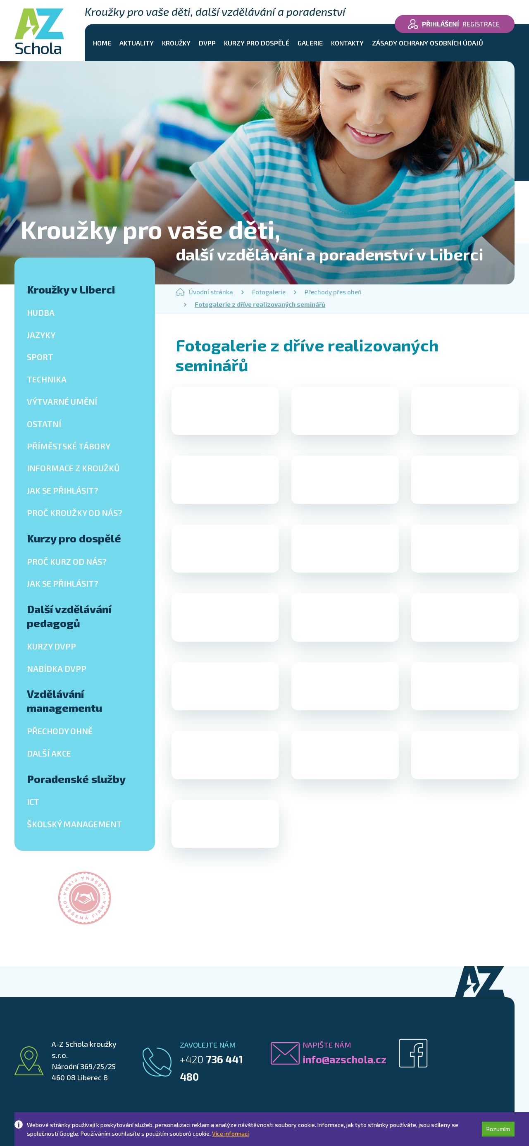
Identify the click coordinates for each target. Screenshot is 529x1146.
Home (102, 43)
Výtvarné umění (62, 401)
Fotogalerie (269, 292)
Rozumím (498, 1128)
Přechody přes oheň (333, 292)
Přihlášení (440, 24)
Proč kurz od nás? (67, 561)
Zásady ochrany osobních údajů (427, 43)
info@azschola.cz (344, 1059)
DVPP (207, 43)
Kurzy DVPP (51, 646)
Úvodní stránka (204, 292)
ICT (33, 802)
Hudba (41, 313)
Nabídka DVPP (56, 668)
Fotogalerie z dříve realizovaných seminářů (260, 304)
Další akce (49, 753)
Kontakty (347, 43)
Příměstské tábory (68, 446)
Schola (39, 32)
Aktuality (136, 43)
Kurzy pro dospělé (256, 43)
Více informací (230, 1133)
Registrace (481, 24)
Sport (40, 357)
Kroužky (176, 43)
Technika (47, 379)
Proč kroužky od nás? (74, 513)
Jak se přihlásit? (62, 490)
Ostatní (44, 424)
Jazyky (41, 335)
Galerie (310, 43)
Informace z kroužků (73, 468)
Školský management (74, 824)
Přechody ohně (60, 731)
